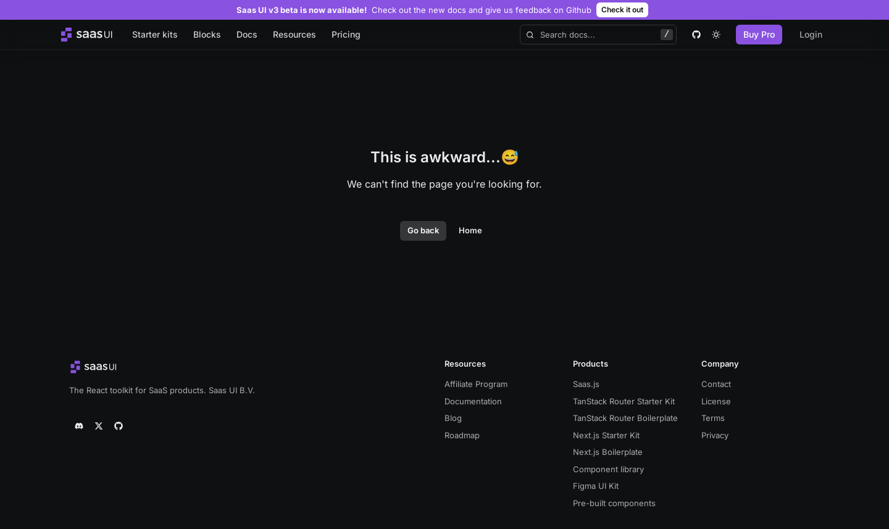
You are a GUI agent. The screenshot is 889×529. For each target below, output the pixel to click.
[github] (696, 34)
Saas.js (586, 384)
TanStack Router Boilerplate (625, 418)
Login (810, 34)
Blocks (207, 34)
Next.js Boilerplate (608, 452)
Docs (246, 34)
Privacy (714, 435)
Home (470, 230)
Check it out (622, 9)
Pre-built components (614, 503)
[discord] (79, 426)
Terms (713, 418)
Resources (294, 34)
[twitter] (99, 426)
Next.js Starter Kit (606, 435)
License (716, 401)
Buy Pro (759, 34)
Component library (608, 469)
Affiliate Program (475, 384)
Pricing (346, 34)
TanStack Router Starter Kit (624, 401)
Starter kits (155, 34)
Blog (453, 418)
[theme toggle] (716, 34)
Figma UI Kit (596, 486)
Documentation (473, 401)
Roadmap (462, 435)
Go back (423, 230)
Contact (716, 384)
